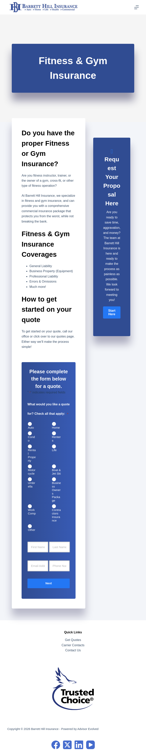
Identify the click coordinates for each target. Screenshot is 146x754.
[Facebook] (55, 745)
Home (56, 427)
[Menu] (136, 7)
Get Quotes (73, 640)
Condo (31, 438)
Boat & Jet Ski (56, 471)
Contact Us (73, 650)
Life (54, 450)
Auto (31, 427)
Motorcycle (31, 471)
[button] (111, 312)
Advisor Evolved (88, 729)
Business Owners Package (56, 491)
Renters (56, 438)
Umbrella (31, 484)
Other (31, 529)
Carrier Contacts (73, 645)
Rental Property (32, 455)
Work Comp (32, 511)
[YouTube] (90, 745)
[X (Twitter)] (67, 745)
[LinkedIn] (79, 745)
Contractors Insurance (56, 515)
